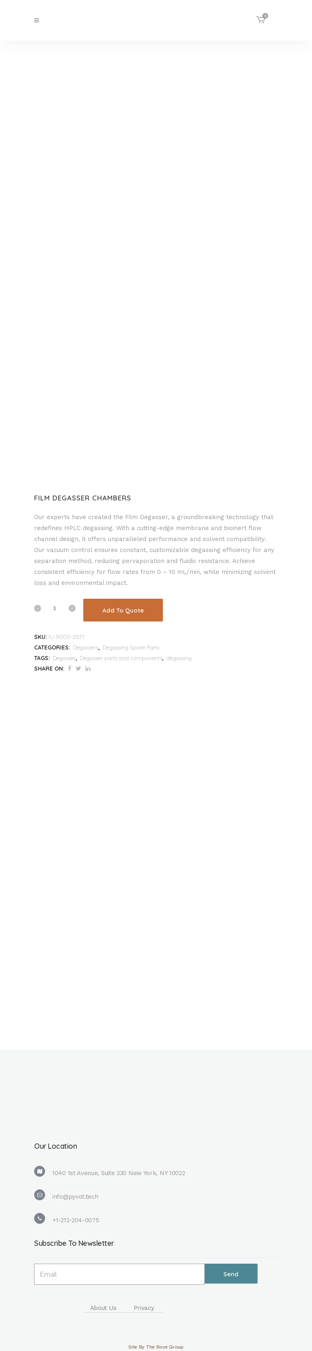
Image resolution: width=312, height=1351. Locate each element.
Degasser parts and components (121, 658)
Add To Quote (123, 610)
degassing (179, 658)
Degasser (64, 658)
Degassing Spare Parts (131, 647)
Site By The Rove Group (155, 1347)
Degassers (85, 647)
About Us (103, 1308)
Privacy (144, 1308)
